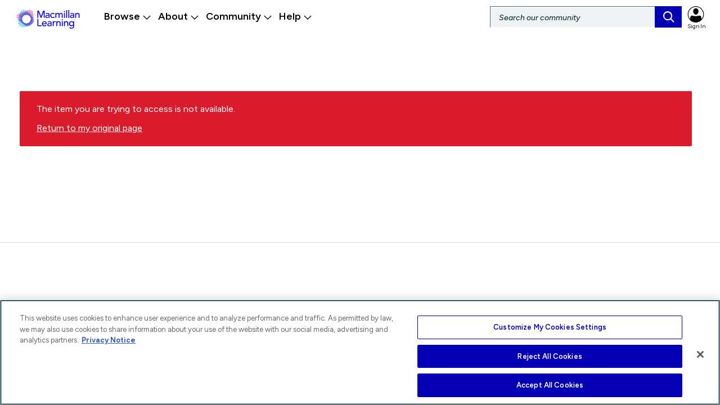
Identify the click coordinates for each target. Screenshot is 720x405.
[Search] (586, 17)
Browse (127, 16)
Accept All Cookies (549, 385)
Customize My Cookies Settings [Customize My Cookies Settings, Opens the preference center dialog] (549, 327)
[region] (360, 352)
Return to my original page (89, 133)
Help (295, 16)
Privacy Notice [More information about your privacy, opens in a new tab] (109, 340)
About (178, 16)
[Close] (700, 354)
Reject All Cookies (550, 356)
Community (239, 16)
